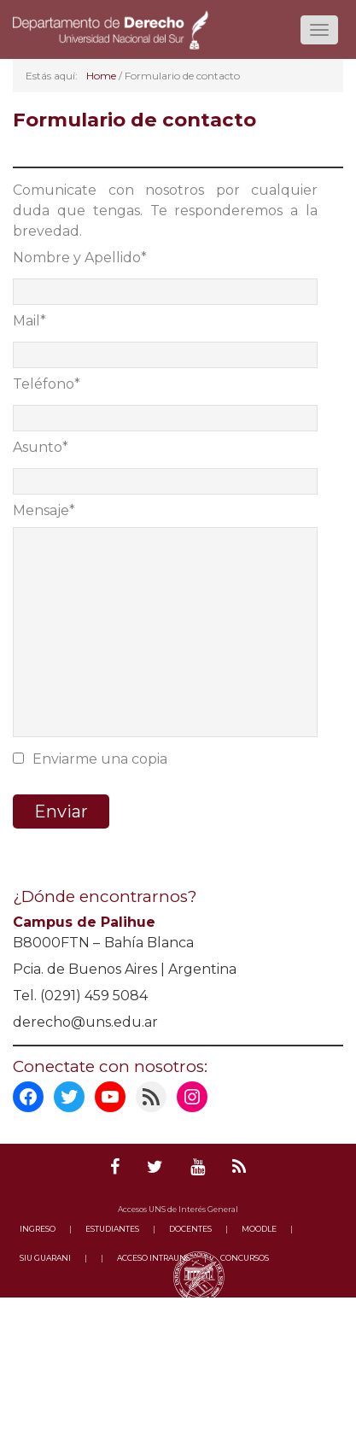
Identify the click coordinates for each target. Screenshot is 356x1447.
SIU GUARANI (45, 1257)
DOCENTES (190, 1228)
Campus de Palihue (84, 922)
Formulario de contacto (134, 120)
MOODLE (259, 1228)
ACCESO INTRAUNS (153, 1257)
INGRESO (37, 1228)
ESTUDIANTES (112, 1228)
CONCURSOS (244, 1257)
